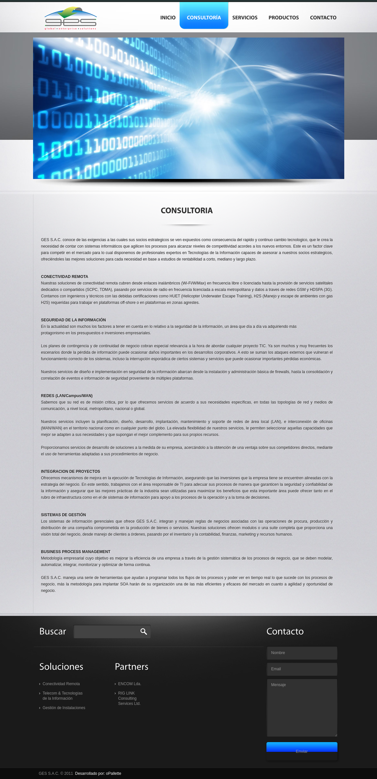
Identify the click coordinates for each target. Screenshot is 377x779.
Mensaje (301, 707)
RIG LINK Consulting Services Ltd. (129, 698)
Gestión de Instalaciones (64, 708)
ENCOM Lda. (129, 684)
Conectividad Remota (61, 684)
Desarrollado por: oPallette (98, 773)
